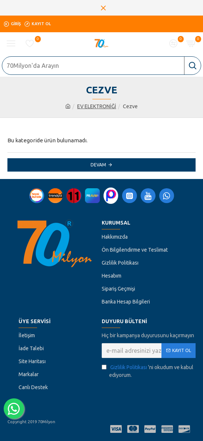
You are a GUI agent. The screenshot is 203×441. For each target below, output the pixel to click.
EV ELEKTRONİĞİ (96, 106)
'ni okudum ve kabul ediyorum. (147, 371)
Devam (98, 164)
